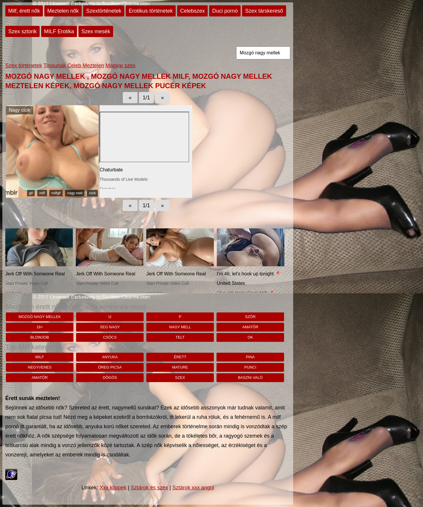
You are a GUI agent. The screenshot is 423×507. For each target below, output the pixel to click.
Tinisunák (54, 65)
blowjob (39, 337)
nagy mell (74, 193)
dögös (110, 377)
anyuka (110, 357)
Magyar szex (120, 65)
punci (250, 367)
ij (109, 316)
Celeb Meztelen (85, 65)
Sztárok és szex (149, 488)
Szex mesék (95, 31)
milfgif (56, 193)
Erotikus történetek (151, 11)
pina (250, 357)
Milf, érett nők (24, 11)
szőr (250, 316)
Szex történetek (23, 65)
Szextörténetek (103, 11)
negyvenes (40, 367)
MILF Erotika (59, 31)
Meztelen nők (63, 11)
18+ (39, 327)
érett (180, 357)
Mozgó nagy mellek (40, 316)
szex (180, 377)
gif (31, 193)
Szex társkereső (264, 11)
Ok (250, 337)
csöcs (110, 337)
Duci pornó (225, 11)
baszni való (250, 377)
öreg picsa (110, 367)
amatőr (250, 327)
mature (180, 367)
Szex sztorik (22, 31)
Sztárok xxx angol (193, 488)
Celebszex (192, 11)
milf (42, 193)
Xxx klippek (113, 488)
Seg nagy (110, 327)
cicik (92, 193)
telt (180, 337)
